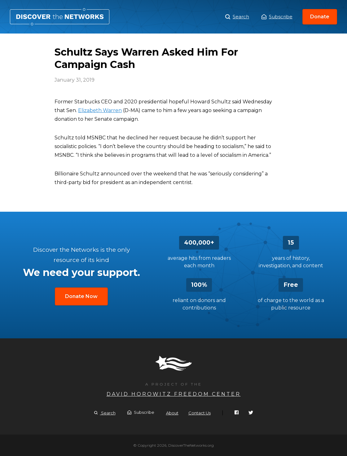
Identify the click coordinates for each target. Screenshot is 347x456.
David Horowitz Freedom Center (174, 394)
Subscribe (276, 17)
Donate (319, 17)
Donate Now (81, 296)
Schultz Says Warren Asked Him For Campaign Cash (59, 16)
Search (237, 17)
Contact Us (199, 412)
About (172, 412)
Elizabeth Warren (100, 110)
